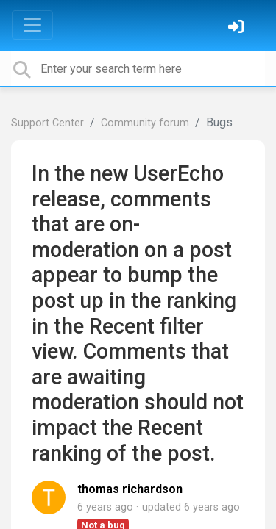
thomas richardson (130, 489)
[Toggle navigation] (32, 25)
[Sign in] (237, 28)
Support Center (47, 123)
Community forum (145, 123)
